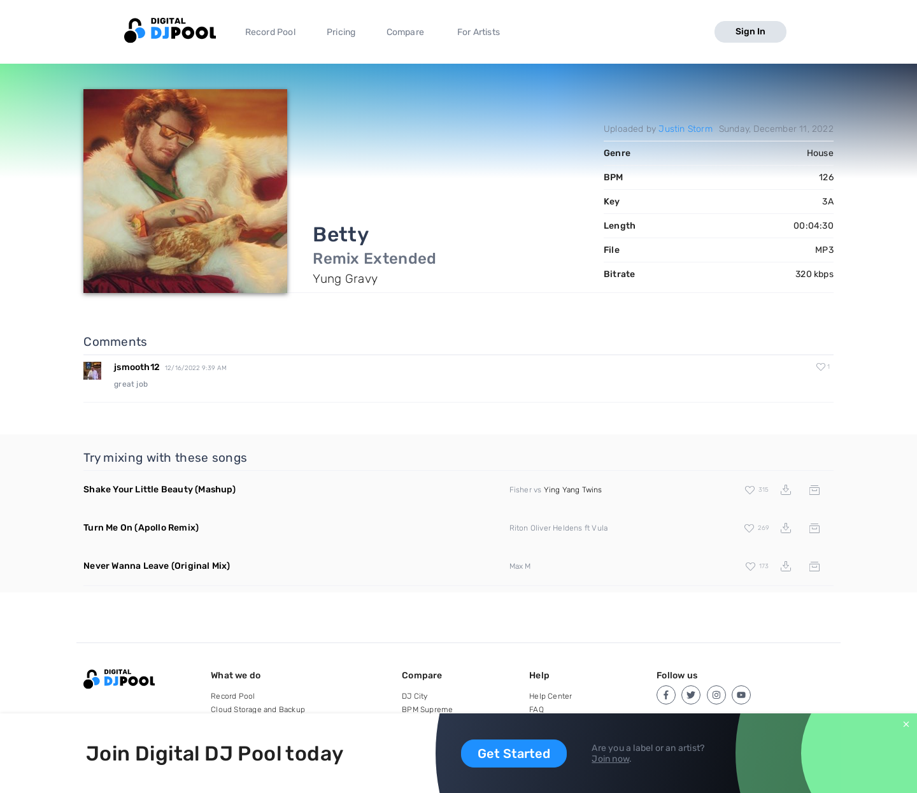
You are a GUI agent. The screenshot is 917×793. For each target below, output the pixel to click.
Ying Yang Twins (573, 489)
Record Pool (270, 32)
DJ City (414, 696)
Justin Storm (685, 129)
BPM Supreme (427, 709)
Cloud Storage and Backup (258, 709)
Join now (610, 759)
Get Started (514, 753)
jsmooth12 (137, 367)
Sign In (750, 31)
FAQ (536, 709)
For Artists (478, 32)
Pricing (341, 32)
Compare (405, 32)
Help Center (550, 696)
